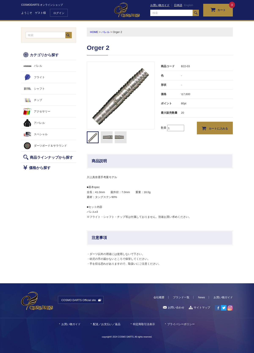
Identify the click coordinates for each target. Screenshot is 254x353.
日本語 (178, 5)
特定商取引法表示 (144, 324)
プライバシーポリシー (181, 324)
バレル (38, 65)
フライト (39, 77)
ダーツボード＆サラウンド (50, 145)
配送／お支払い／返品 (106, 324)
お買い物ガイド (160, 5)
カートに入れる (215, 128)
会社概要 (158, 297)
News (201, 297)
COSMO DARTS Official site (78, 300)
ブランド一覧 (181, 297)
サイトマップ (199, 307)
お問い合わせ (173, 307)
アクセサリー (42, 111)
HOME (94, 32)
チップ (38, 100)
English (188, 5)
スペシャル (41, 134)
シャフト (39, 88)
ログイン (58, 13)
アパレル (39, 122)
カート (218, 9)
